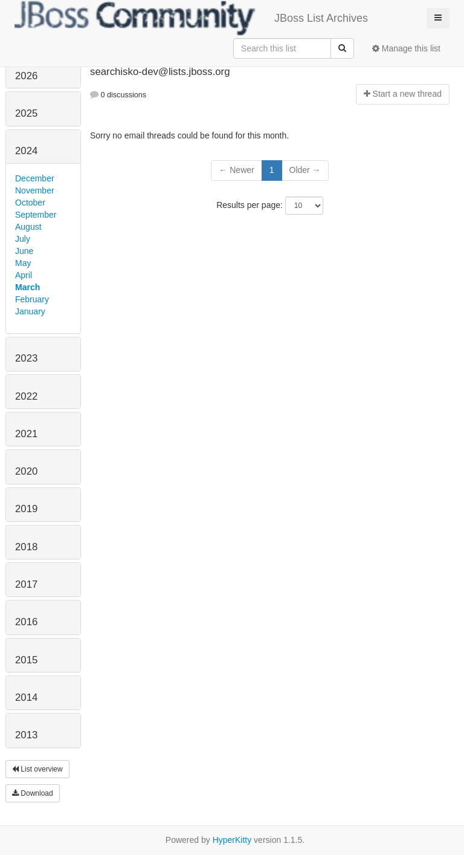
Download (32, 793)
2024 (26, 151)
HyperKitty (232, 840)
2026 (26, 76)
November (34, 190)
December (34, 178)
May (23, 263)
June (24, 251)
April (23, 275)
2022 (26, 396)
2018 (26, 547)
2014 (26, 697)
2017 (26, 584)
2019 (26, 509)
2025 (26, 113)
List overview (37, 769)
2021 (26, 434)
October (30, 202)
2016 (26, 622)
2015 (26, 660)
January (30, 311)
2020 (26, 471)
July (22, 239)
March (27, 287)
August (28, 227)
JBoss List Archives (191, 18)
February (32, 299)
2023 (26, 358)
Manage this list (406, 48)
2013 (26, 735)
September (35, 214)
